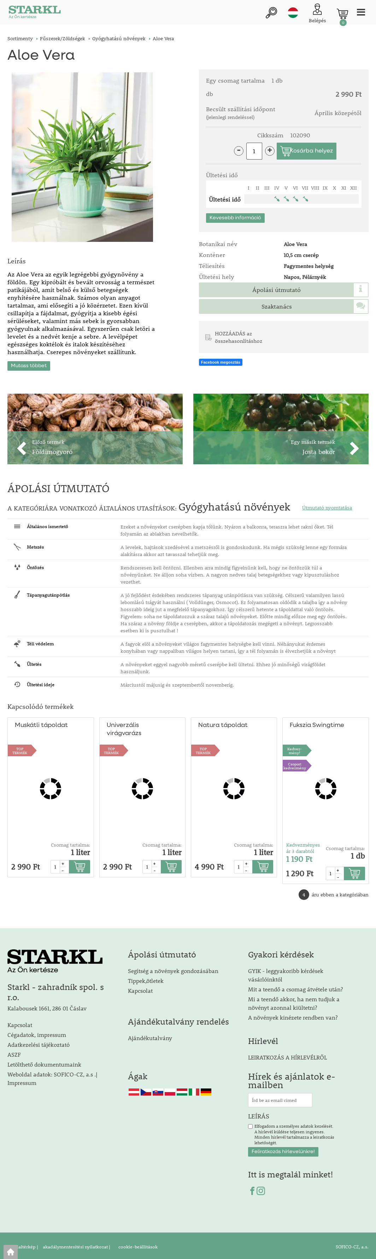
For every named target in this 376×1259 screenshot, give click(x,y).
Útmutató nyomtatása (327, 505)
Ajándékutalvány (150, 1035)
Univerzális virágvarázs (124, 728)
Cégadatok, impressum (36, 1032)
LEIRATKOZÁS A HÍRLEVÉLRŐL (287, 1055)
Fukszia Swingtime (317, 724)
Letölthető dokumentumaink (44, 1062)
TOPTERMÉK (19, 748)
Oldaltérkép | (24, 1244)
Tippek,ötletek (146, 978)
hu (293, 13)
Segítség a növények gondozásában (173, 968)
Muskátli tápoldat (40, 724)
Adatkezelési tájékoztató (38, 1042)
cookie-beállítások (137, 1244)
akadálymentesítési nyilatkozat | (76, 1244)
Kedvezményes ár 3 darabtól (303, 846)
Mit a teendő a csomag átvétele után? (295, 987)
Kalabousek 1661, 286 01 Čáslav (47, 1006)
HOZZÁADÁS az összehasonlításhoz (238, 337)
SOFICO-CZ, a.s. (352, 1244)
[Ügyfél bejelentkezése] (317, 14)
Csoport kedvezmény (294, 764)
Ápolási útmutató (276, 290)
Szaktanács (277, 306)
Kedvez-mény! (294, 748)
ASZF (14, 1052)
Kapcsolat (19, 1022)
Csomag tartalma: (70, 843)
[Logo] (33, 14)
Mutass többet (29, 363)
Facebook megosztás (220, 363)
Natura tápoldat (222, 724)
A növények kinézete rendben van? (292, 1015)
